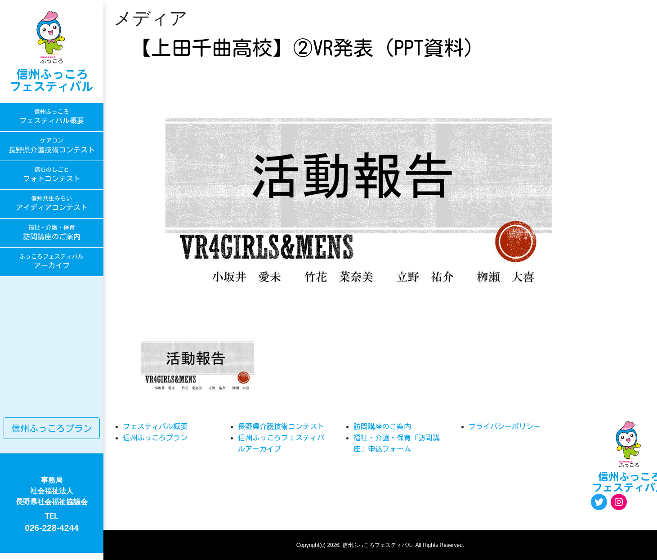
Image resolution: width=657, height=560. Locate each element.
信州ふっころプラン (51, 428)
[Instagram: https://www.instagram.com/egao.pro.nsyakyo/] (619, 502)
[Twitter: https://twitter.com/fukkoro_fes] (599, 502)
